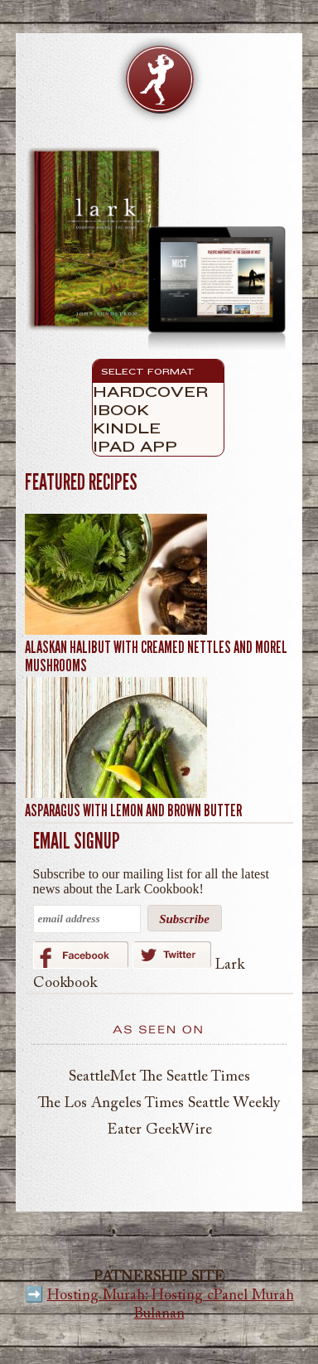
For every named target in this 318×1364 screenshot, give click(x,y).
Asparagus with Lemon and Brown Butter (133, 810)
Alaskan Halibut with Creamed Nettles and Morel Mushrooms (156, 656)
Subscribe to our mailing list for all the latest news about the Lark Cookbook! (151, 881)
